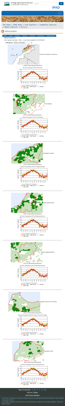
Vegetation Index (40, 35)
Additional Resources (51, 35)
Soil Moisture (32, 35)
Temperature (24, 35)
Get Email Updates (32, 395)
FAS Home (6, 25)
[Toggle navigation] (60, 13)
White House (5, 403)
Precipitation (17, 35)
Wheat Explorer (11, 27)
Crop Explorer (31, 25)
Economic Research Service (25, 398)
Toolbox (5, 35)
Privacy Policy (20, 402)
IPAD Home (17, 25)
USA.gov (59, 402)
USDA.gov (13, 398)
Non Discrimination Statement (34, 402)
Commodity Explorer (48, 25)
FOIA (11, 400)
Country (10, 35)
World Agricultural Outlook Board (44, 398)
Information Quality (50, 402)
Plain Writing (59, 398)
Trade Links (5, 400)
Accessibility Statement (8, 402)
